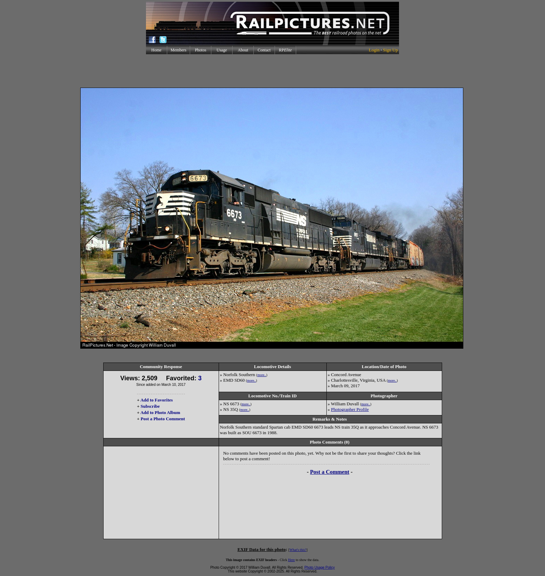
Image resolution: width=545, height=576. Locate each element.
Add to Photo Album (160, 412)
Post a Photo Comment (163, 418)
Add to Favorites (156, 400)
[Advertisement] (272, 71)
